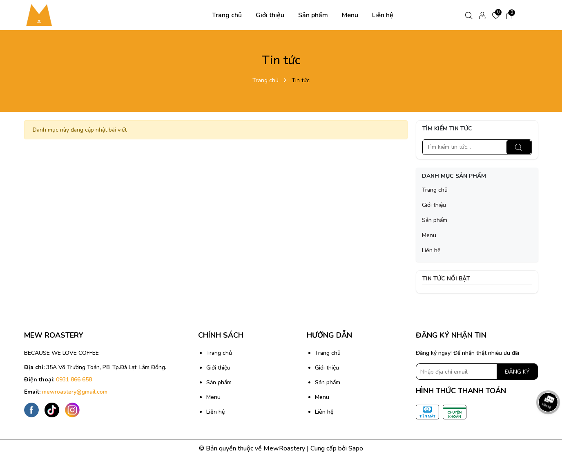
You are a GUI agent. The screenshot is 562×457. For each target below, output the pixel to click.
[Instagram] (72, 409)
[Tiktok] (52, 409)
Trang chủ (227, 15)
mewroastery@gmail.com (74, 392)
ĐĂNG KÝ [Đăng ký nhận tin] (517, 372)
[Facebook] (31, 409)
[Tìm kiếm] (518, 147)
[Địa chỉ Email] (477, 371)
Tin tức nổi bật (446, 278)
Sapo (355, 448)
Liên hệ (382, 15)
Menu (350, 15)
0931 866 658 (74, 379)
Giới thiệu (270, 15)
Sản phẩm (313, 15)
